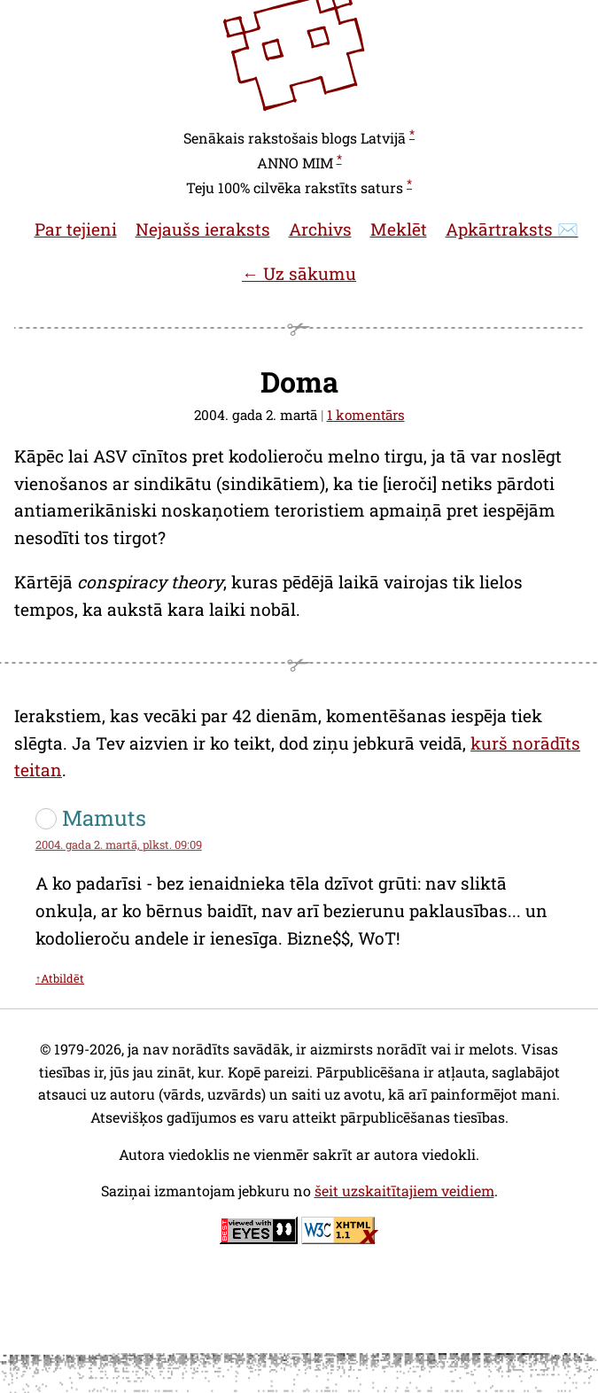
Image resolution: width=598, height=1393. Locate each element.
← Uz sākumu (299, 273)
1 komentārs (366, 415)
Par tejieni (76, 229)
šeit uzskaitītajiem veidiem (404, 1190)
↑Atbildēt (59, 978)
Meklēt (398, 229)
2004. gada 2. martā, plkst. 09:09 (118, 844)
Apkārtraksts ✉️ (512, 229)
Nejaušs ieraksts (203, 229)
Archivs (320, 229)
